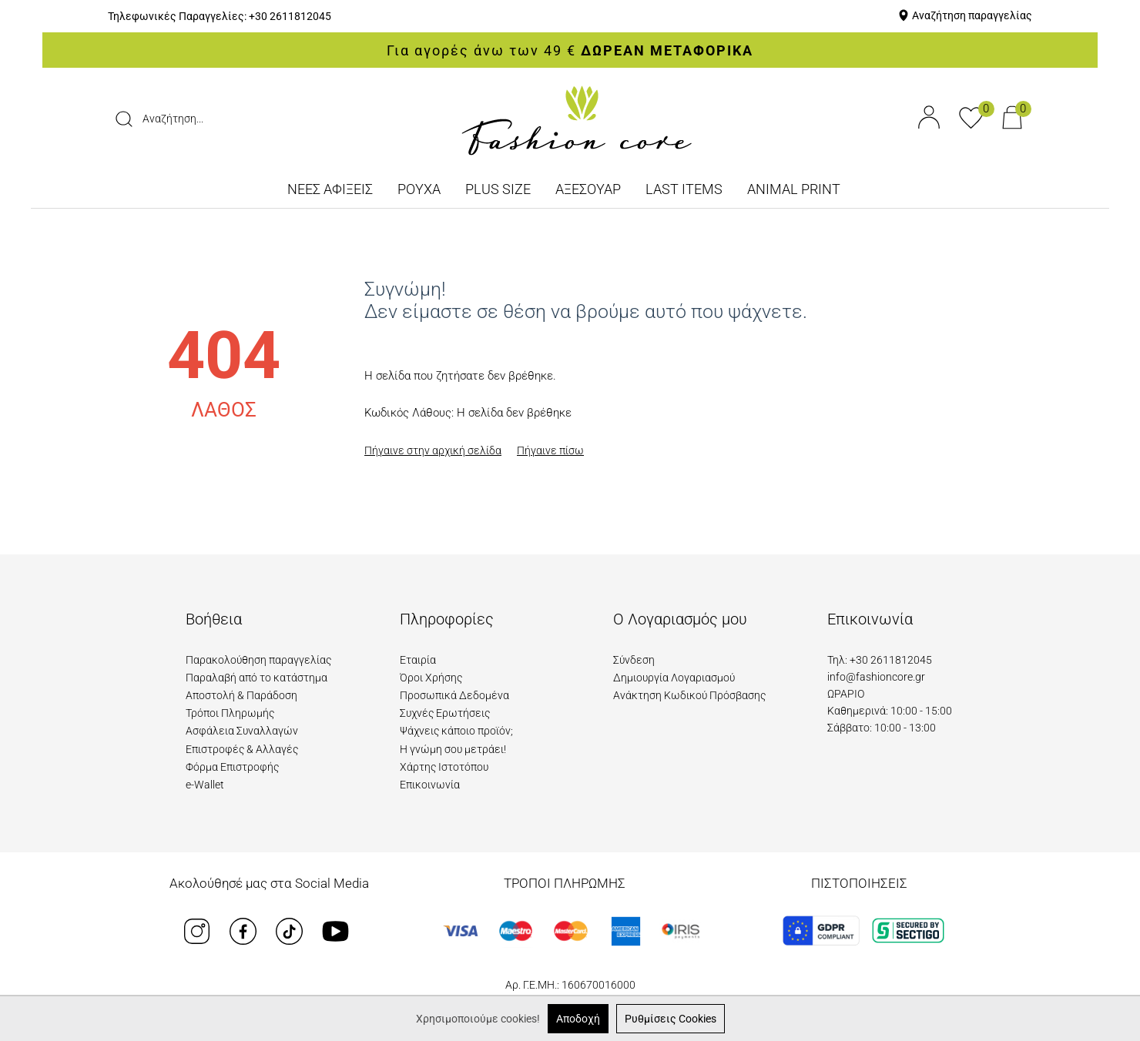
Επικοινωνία (430, 784)
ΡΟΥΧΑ (419, 189)
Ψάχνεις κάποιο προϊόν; (456, 731)
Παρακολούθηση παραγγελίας (258, 660)
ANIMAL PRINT (793, 189)
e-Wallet (205, 784)
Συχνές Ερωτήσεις (445, 713)
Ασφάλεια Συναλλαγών (242, 731)
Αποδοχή (578, 1019)
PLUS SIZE (498, 189)
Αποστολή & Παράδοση (241, 695)
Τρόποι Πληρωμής (230, 713)
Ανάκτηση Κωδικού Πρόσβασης (689, 695)
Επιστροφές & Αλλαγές (242, 749)
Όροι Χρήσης (431, 677)
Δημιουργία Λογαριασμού (674, 677)
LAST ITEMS (684, 189)
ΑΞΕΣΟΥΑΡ (588, 189)
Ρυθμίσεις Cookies (670, 1019)
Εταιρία (418, 660)
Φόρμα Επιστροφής (232, 767)
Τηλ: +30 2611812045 (879, 660)
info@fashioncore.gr (876, 677)
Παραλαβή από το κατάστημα (256, 677)
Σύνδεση (634, 660)
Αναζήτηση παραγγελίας (972, 15)
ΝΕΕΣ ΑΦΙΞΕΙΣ (330, 189)
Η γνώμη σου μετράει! (453, 749)
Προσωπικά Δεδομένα (454, 695)
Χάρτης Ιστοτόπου (444, 767)
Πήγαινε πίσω (550, 450)
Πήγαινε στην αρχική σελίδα (432, 450)
